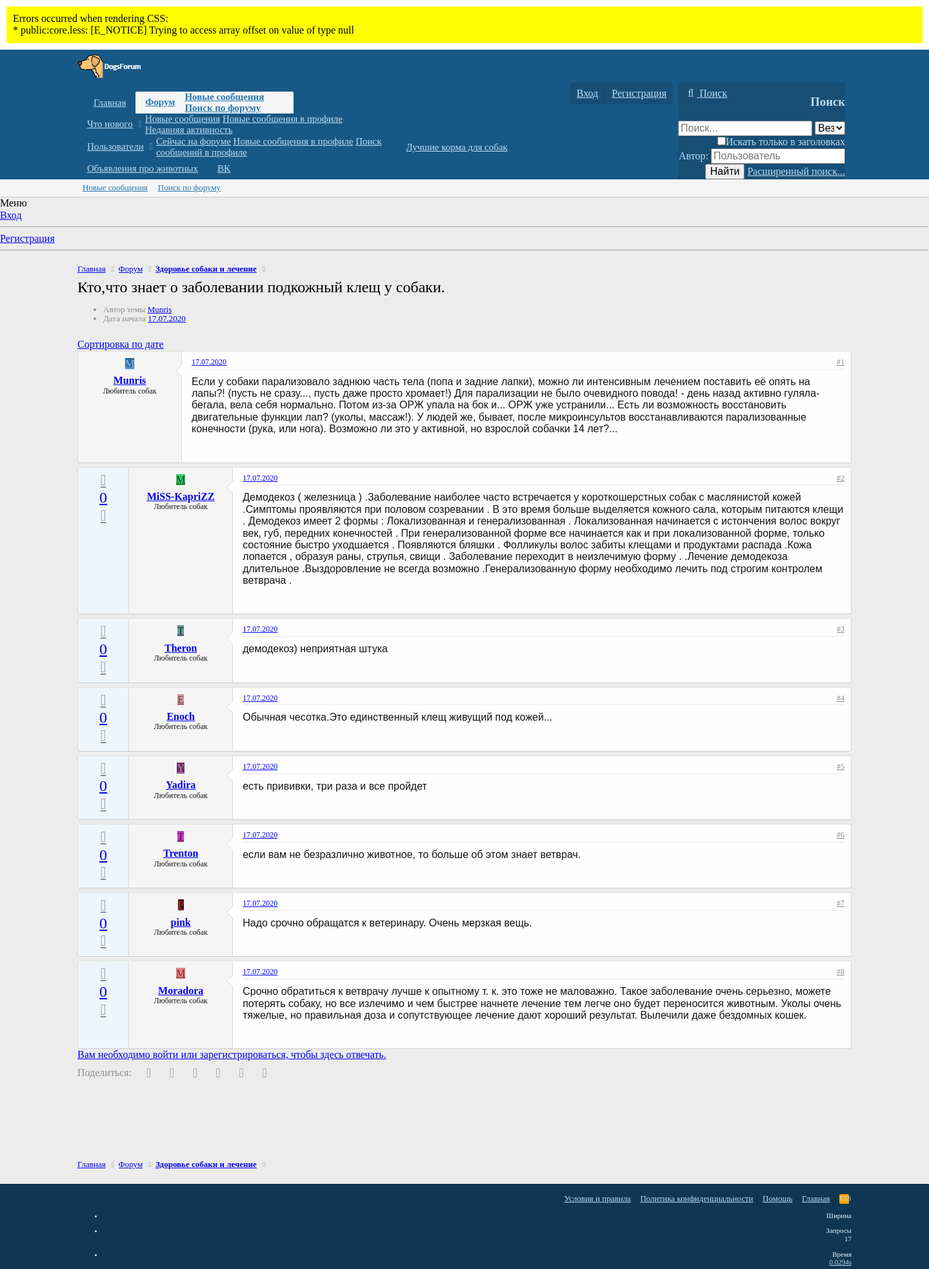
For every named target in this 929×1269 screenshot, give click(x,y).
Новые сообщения (224, 97)
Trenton (181, 853)
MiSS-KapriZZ (181, 496)
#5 (840, 766)
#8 (840, 971)
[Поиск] (706, 94)
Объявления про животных (142, 168)
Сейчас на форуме (193, 141)
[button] (140, 124)
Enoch (180, 716)
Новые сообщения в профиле (283, 119)
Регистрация (27, 238)
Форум (160, 102)
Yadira (180, 784)
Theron (181, 648)
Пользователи (115, 146)
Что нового (110, 124)
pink (181, 922)
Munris (160, 309)
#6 (840, 834)
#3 (840, 629)
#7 (840, 903)
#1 (840, 361)
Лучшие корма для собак (456, 147)
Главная (110, 102)
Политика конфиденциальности (696, 1198)
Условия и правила (597, 1198)
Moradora (180, 990)
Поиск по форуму (223, 108)
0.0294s (840, 1262)
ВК (223, 168)
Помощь (777, 1198)
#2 (840, 478)
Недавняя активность (189, 130)
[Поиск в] (830, 128)
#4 (840, 698)
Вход (11, 215)
